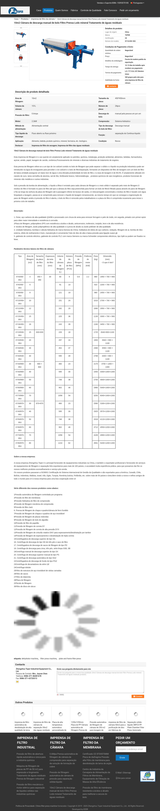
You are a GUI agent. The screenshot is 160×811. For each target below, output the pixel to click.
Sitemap (127, 772)
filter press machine (48, 659)
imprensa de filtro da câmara (43, 19)
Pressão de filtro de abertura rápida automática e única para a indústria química (31, 757)
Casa (38, 10)
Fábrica (74, 10)
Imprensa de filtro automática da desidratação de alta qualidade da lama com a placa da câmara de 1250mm (23, 728)
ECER (85, 809)
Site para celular (123, 778)
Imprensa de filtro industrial (27, 742)
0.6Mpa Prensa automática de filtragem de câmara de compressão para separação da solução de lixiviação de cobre (64, 760)
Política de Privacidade (25, 806)
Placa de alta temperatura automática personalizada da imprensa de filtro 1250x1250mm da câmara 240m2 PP (59, 730)
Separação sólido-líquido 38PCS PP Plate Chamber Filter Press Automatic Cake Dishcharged (135, 727)
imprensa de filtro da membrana (93, 742)
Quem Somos (61, 10)
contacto (112, 86)
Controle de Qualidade (91, 10)
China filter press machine (46, 806)
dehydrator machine (30, 659)
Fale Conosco (110, 10)
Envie (122, 758)
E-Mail (119, 772)
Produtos (48, 10)
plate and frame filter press (70, 659)
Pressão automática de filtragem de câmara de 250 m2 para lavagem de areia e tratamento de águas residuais (98, 728)
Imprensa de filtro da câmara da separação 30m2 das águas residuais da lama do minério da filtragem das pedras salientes (41, 730)
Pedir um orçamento (129, 10)
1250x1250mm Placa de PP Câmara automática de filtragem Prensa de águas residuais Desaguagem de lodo (79, 730)
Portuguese (138, 3)
